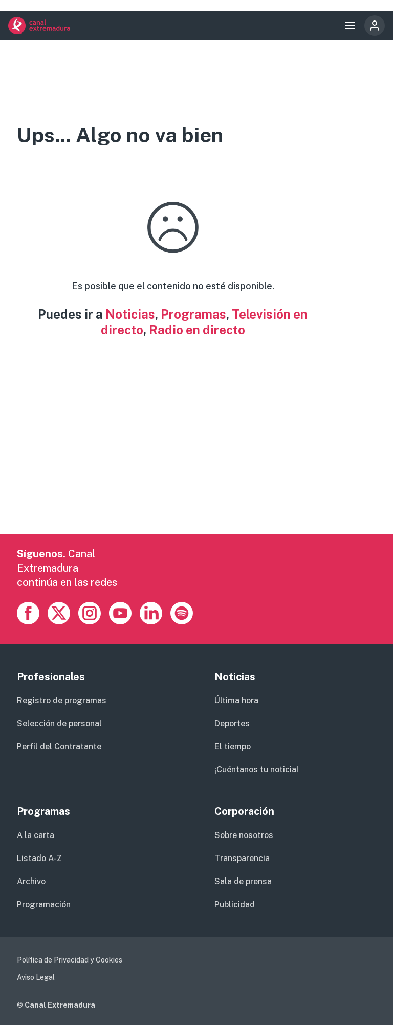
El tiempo (232, 746)
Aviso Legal (36, 977)
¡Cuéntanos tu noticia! (256, 770)
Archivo (31, 881)
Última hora (236, 700)
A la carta (35, 835)
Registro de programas (61, 700)
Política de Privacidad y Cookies (69, 960)
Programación (44, 904)
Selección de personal (59, 723)
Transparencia (242, 858)
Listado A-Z (39, 858)
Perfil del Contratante (59, 746)
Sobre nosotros (243, 835)
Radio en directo (197, 330)
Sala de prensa (243, 881)
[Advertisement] (196, 462)
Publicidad (234, 904)
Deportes (232, 723)
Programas (193, 314)
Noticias (130, 314)
